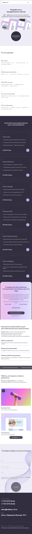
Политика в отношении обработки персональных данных (15, 527)
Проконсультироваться (16, 314)
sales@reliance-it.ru (9, 509)
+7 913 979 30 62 (8, 501)
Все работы (16, 439)
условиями (27, 498)
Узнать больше (16, 316)
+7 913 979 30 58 (8, 504)
